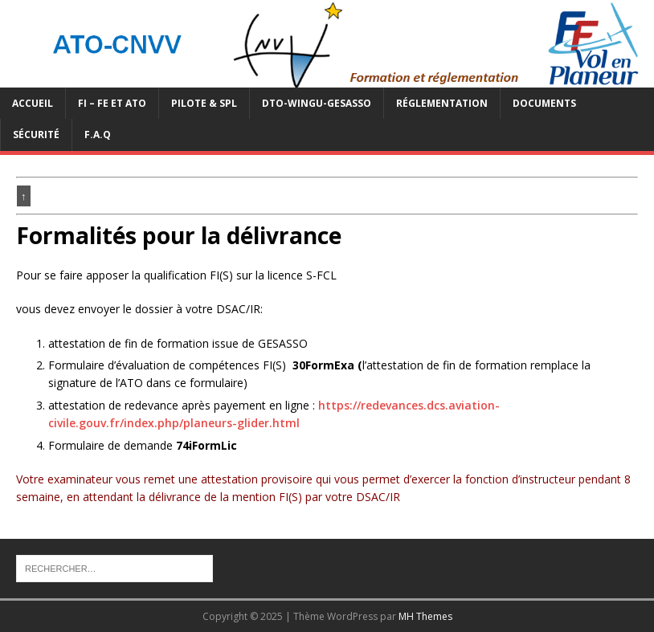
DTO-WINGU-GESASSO (316, 103)
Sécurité (36, 134)
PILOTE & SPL (204, 103)
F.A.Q (97, 134)
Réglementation (442, 103)
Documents (544, 103)
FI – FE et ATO (112, 103)
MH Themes (425, 616)
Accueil (32, 103)
